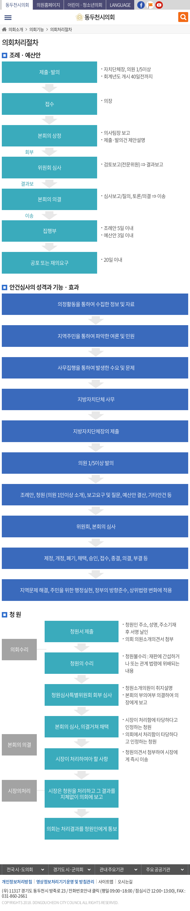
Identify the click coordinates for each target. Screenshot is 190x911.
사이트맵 (105, 881)
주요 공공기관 (158, 869)
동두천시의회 (17, 5)
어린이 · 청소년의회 (85, 5)
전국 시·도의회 (20, 869)
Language (120, 5)
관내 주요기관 (112, 869)
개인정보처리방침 (17, 881)
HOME (5, 29)
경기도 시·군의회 (68, 869)
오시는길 (125, 881)
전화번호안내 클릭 (84, 890)
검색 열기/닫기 (183, 17)
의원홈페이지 (48, 5)
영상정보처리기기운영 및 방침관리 (65, 881)
